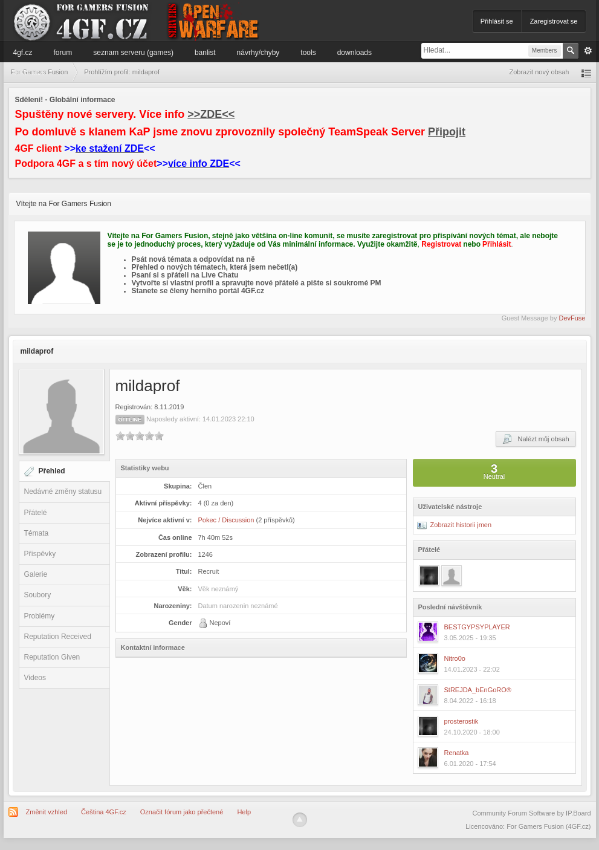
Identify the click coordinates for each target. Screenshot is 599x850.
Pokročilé (588, 51)
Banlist (205, 52)
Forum (63, 52)
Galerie (36, 574)
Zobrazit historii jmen (454, 524)
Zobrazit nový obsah (539, 72)
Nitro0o (454, 658)
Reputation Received (57, 636)
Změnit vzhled (46, 812)
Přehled (52, 471)
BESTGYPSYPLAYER (477, 627)
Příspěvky (40, 554)
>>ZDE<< (211, 114)
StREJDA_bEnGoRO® (477, 689)
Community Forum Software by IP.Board (531, 813)
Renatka (456, 752)
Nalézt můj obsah (535, 439)
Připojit (446, 132)
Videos (35, 677)
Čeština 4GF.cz (103, 812)
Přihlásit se (497, 21)
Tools (308, 52)
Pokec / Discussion (226, 520)
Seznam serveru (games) (133, 52)
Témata (36, 533)
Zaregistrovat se (554, 21)
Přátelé (35, 512)
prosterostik (461, 721)
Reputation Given (52, 657)
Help (244, 812)
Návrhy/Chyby (258, 52)
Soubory (37, 595)
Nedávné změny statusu (63, 491)
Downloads (354, 52)
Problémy (39, 616)
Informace (29, 72)
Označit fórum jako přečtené (182, 812)
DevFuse (572, 318)
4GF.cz (23, 52)
